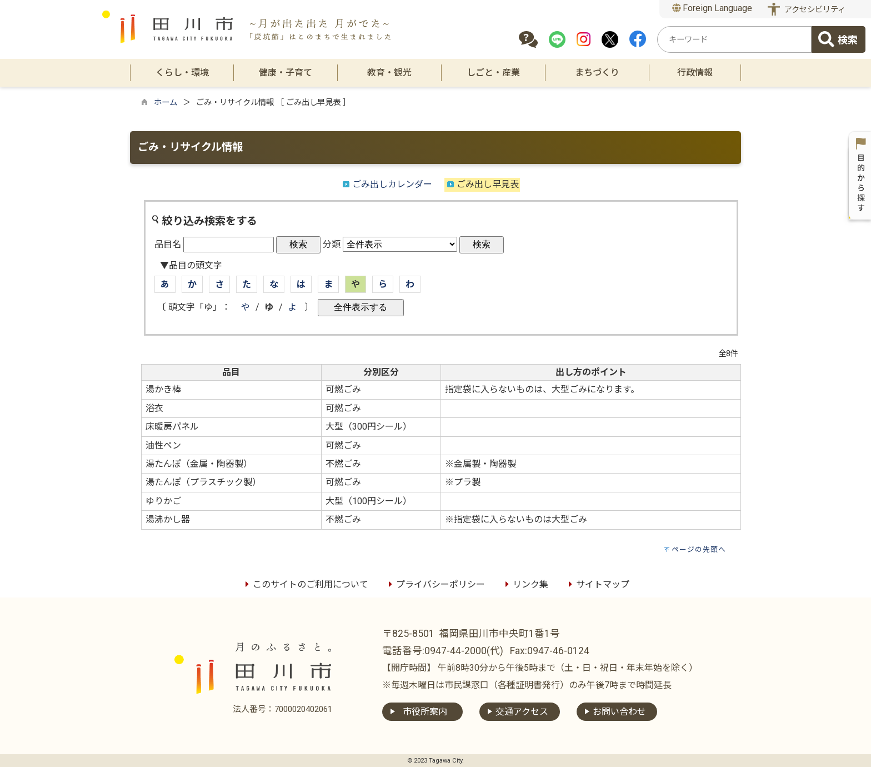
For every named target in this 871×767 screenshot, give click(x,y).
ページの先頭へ (699, 549)
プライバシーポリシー (435, 584)
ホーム (165, 102)
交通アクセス (521, 711)
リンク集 (525, 584)
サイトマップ (597, 584)
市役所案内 (425, 711)
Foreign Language (712, 8)
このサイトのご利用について (305, 584)
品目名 (167, 244)
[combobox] (734, 39)
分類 (332, 244)
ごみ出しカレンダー (392, 184)
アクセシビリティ (814, 9)
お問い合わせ (619, 711)
